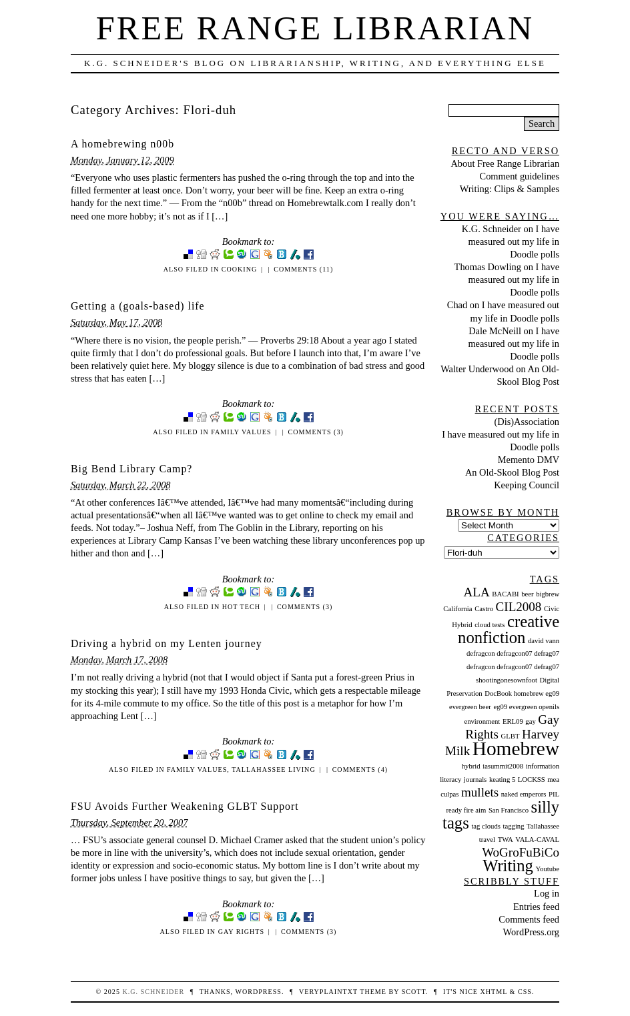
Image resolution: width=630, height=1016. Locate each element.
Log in (546, 893)
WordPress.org (531, 932)
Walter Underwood (477, 369)
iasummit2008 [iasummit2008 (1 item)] (503, 766)
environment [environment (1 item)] (482, 721)
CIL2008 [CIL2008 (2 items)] (519, 607)
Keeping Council (526, 485)
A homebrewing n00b (122, 143)
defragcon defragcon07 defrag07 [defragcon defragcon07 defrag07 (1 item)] (512, 653)
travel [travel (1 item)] (487, 839)
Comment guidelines (520, 176)
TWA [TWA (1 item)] (505, 839)
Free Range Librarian (315, 28)
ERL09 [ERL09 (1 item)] (513, 721)
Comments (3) (315, 432)
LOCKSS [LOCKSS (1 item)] (531, 779)
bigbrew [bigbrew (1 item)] (547, 594)
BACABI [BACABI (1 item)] (505, 594)
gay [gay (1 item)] (530, 721)
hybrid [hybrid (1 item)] (471, 766)
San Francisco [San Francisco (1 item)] (509, 810)
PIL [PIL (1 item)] (554, 794)
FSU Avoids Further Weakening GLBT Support (185, 806)
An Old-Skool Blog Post (512, 472)
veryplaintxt (328, 991)
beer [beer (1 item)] (527, 594)
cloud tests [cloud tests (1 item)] (490, 624)
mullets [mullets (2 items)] (480, 792)
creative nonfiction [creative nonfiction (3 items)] (508, 629)
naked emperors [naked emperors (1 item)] (524, 794)
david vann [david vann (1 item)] (543, 640)
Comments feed (529, 919)
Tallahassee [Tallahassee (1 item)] (543, 826)
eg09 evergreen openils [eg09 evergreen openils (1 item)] (526, 706)
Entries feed (536, 906)
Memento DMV (528, 459)
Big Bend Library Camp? (131, 468)
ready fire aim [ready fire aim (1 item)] (466, 810)
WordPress (258, 991)
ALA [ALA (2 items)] (477, 592)
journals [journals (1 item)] (475, 779)
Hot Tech (241, 606)
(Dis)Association (527, 421)
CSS (525, 991)
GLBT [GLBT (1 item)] (510, 736)
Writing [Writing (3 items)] (508, 866)
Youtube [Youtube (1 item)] (547, 869)
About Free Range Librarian (504, 163)
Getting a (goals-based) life (138, 306)
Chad (457, 305)
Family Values (241, 432)
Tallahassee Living (274, 769)
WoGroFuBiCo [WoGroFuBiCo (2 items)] (520, 852)
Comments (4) (360, 769)
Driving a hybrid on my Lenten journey (166, 643)
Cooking (239, 269)
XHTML (494, 991)
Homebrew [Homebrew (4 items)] (515, 748)
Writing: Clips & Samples (509, 188)
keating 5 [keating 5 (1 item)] (502, 779)
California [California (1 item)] (457, 608)
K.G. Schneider (491, 228)
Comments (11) (303, 269)
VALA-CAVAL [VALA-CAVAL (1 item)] (537, 839)
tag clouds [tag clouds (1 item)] (486, 826)
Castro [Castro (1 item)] (484, 608)
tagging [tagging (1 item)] (514, 826)
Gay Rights (241, 931)
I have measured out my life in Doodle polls (513, 241)
